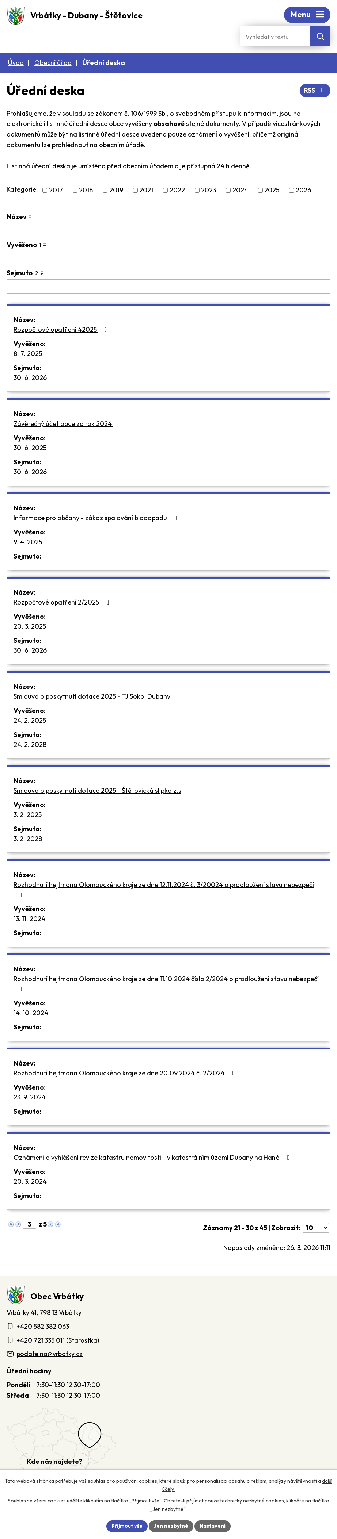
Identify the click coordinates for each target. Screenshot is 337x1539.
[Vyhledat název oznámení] (168, 230)
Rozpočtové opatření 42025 (62, 329)
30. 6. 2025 (30, 448)
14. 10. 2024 (31, 1013)
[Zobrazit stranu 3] (29, 1224)
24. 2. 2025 (30, 720)
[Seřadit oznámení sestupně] (31, 217)
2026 (303, 190)
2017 (56, 190)
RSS (315, 90)
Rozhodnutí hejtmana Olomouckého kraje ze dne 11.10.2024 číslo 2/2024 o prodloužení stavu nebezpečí (166, 983)
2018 (86, 190)
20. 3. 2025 (30, 626)
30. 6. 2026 (30, 377)
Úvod (16, 62)
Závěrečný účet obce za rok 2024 (69, 423)
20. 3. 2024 (30, 1181)
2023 (208, 190)
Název (17, 216)
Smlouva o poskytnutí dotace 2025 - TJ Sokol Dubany (92, 696)
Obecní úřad (53, 62)
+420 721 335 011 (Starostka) (57, 1340)
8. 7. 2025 (28, 353)
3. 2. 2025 (28, 814)
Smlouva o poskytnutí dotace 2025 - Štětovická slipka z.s (97, 790)
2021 (146, 190)
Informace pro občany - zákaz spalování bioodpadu (97, 518)
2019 (116, 190)
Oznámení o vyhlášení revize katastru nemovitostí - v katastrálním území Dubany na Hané (153, 1157)
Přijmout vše (127, 1526)
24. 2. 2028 (30, 744)
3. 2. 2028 (28, 838)
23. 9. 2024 (30, 1097)
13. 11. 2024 (29, 918)
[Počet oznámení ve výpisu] (316, 1228)
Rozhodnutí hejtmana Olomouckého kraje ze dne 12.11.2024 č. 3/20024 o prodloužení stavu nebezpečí (164, 889)
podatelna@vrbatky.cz (49, 1354)
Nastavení (213, 1526)
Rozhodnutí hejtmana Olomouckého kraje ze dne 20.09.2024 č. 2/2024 (126, 1073)
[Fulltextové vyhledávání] (275, 36)
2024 (240, 190)
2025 (271, 190)
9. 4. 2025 (28, 542)
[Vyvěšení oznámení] (168, 259)
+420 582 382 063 (42, 1326)
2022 (177, 190)
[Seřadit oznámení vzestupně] (31, 215)
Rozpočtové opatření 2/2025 (63, 602)
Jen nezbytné (171, 1526)
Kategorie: (22, 189)
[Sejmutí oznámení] (168, 286)
